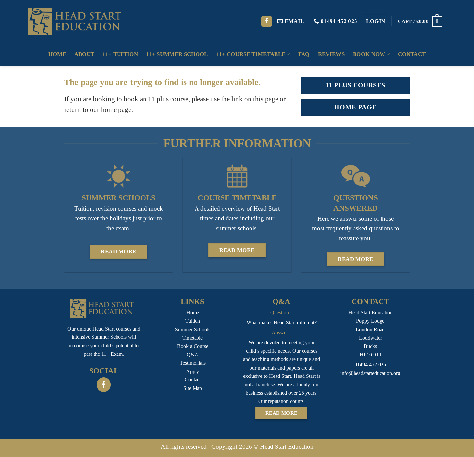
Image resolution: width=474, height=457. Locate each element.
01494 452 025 (370, 364)
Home (57, 54)
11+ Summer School (177, 54)
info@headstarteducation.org (370, 373)
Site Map (192, 388)
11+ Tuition (120, 54)
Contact (412, 54)
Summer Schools (192, 329)
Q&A (192, 355)
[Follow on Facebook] (266, 21)
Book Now (371, 54)
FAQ (304, 54)
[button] (375, 21)
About (84, 54)
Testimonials (193, 363)
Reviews (331, 54)
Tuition (192, 321)
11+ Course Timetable (253, 54)
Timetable (192, 338)
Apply (192, 371)
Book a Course (192, 346)
